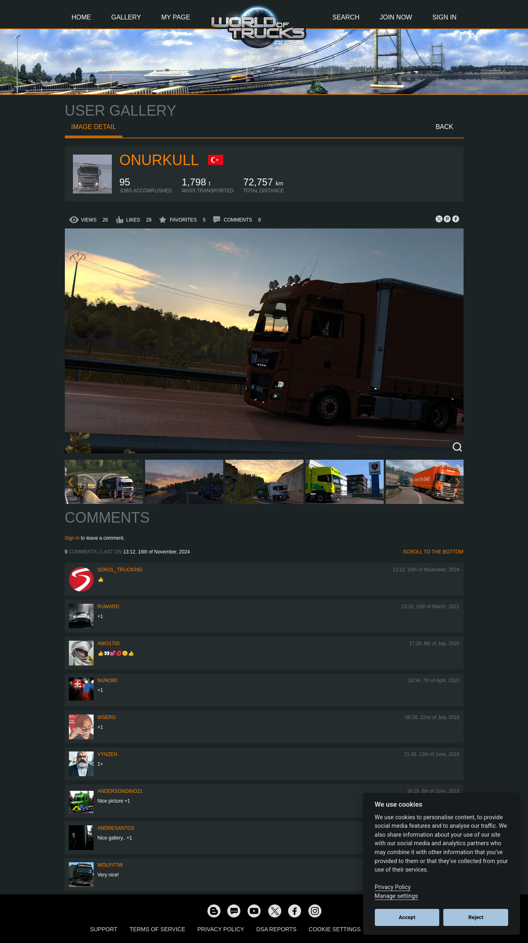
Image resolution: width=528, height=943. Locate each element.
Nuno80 (108, 680)
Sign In (444, 17)
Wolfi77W (110, 865)
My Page (175, 17)
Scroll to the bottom (433, 552)
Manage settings (396, 896)
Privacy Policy (220, 929)
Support (103, 929)
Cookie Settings (335, 929)
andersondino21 (120, 791)
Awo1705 (109, 643)
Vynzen (108, 754)
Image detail (93, 126)
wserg (107, 717)
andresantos (116, 828)
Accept (407, 917)
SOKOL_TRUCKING (120, 570)
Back (444, 126)
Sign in (72, 538)
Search (345, 17)
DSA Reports (276, 929)
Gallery (126, 17)
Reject (475, 917)
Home (81, 17)
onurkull (159, 160)
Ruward (109, 606)
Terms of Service (157, 929)
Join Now (396, 17)
